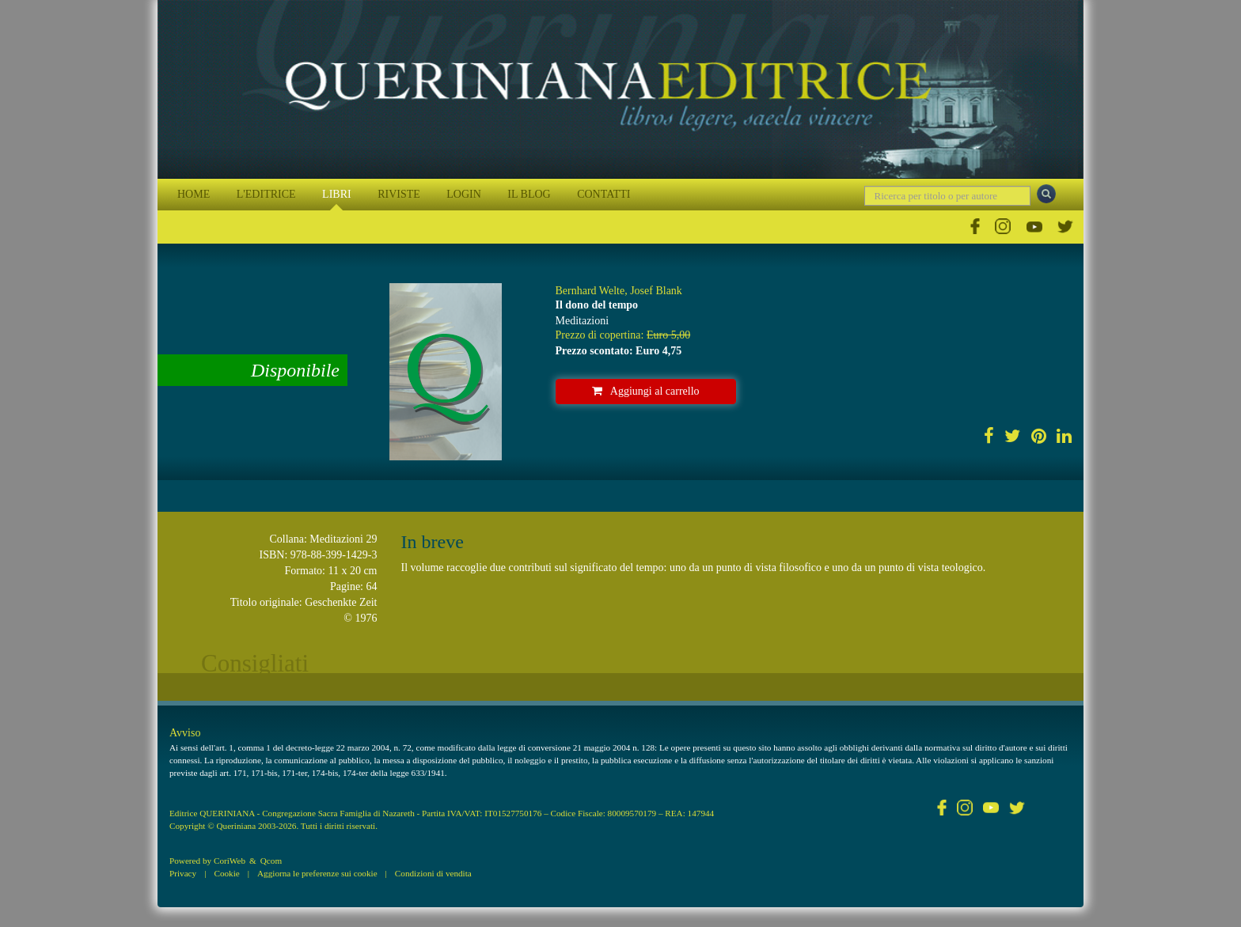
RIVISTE (399, 194)
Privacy (182, 873)
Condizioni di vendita (433, 873)
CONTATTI (603, 194)
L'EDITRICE (266, 194)
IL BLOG (528, 194)
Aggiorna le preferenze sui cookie (317, 873)
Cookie (226, 873)
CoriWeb (229, 860)
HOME (193, 194)
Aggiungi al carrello (646, 391)
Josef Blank (656, 291)
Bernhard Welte (590, 291)
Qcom (271, 860)
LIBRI (336, 194)
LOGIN (463, 194)
